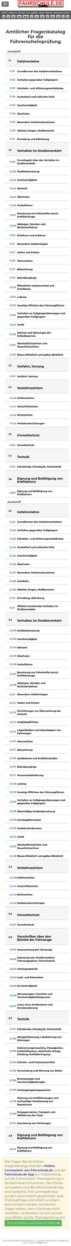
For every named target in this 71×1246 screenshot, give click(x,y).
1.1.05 (12, 105)
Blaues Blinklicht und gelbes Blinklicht (40, 354)
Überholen (23, 113)
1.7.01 (12, 466)
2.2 (10, 619)
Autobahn (23, 581)
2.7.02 (12, 1038)
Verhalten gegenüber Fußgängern (37, 79)
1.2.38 (12, 354)
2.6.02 (12, 959)
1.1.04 (12, 96)
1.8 (10, 479)
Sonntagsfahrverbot (29, 819)
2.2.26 (12, 801)
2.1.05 (12, 555)
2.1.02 (12, 530)
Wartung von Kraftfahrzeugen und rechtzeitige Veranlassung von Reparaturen (37, 1101)
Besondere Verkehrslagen (32, 244)
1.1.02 (12, 79)
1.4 (10, 387)
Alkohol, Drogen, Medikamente (35, 130)
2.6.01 (12, 949)
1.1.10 (12, 139)
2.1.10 (12, 598)
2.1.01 (12, 521)
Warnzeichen (25, 260)
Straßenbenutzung (28, 171)
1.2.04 (12, 188)
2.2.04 (12, 647)
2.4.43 (12, 903)
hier (40, 1243)
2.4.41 (12, 886)
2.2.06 (12, 664)
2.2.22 (12, 783)
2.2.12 (12, 702)
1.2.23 (12, 305)
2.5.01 (12, 924)
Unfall (20, 324)
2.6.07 (12, 1006)
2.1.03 (12, 538)
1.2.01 (12, 161)
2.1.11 (12, 607)
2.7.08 (12, 1101)
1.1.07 (12, 122)
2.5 (10, 913)
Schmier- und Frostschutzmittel (36, 1062)
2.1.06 (12, 564)
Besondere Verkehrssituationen (36, 122)
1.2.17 (12, 269)
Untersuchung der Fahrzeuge (34, 949)
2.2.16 (12, 741)
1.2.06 (12, 205)
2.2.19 (12, 766)
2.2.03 (12, 638)
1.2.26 (12, 315)
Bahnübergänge (26, 277)
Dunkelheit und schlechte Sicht (36, 96)
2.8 (10, 1135)
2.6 (10, 937)
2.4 (10, 866)
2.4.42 (12, 894)
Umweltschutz (25, 445)
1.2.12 (12, 252)
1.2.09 (12, 225)
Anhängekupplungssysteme (34, 1090)
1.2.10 (12, 235)
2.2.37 (12, 846)
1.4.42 (12, 415)
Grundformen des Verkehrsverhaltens (39, 71)
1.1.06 (12, 113)
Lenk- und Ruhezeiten (30, 977)
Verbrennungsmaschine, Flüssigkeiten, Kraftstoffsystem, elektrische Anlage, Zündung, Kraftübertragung (40, 1051)
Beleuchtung (25, 269)
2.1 (10, 511)
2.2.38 (12, 856)
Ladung (21, 297)
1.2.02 (12, 171)
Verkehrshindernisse (29, 828)
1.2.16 (12, 260)
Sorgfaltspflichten (27, 722)
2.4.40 (13, 877)
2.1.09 (12, 589)
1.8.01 (12, 492)
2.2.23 (12, 792)
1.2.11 (12, 243)
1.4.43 (12, 423)
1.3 (10, 365)
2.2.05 (12, 655)
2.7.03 (12, 1051)
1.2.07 (12, 215)
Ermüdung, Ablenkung (30, 598)
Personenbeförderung (30, 775)
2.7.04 (12, 1062)
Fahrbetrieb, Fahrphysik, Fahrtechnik (39, 466)
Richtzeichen (25, 415)
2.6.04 (12, 977)
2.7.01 (12, 1029)
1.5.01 (12, 445)
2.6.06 (12, 995)
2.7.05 (12, 1070)
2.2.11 (12, 694)
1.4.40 (12, 398)
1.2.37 (12, 345)
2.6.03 (12, 969)
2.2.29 (12, 811)
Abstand (22, 188)
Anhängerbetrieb (27, 969)
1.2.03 (12, 180)
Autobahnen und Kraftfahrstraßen (37, 758)
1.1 (10, 60)
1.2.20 (12, 287)
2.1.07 (12, 572)
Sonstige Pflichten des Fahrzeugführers (40, 305)
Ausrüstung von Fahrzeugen (34, 1123)
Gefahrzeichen (25, 398)
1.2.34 (12, 324)
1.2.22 (12, 296)
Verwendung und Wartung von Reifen (39, 1070)
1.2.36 (12, 334)
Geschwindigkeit (27, 105)
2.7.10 (12, 1123)
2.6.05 (12, 985)
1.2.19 (12, 277)
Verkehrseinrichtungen (31, 423)
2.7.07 (12, 1090)
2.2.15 (12, 731)
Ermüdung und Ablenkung (33, 139)
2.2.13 (12, 712)
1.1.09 (12, 130)
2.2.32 (12, 828)
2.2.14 (12, 722)
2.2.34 (12, 836)
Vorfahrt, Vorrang (27, 376)
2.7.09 (12, 1113)
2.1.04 (12, 547)
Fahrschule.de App (19, 1174)
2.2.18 (12, 758)
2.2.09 (12, 684)
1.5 (10, 434)
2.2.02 (12, 630)
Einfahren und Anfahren (31, 235)
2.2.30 (12, 819)
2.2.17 (12, 749)
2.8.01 (12, 1149)
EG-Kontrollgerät (27, 985)
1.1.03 (12, 88)
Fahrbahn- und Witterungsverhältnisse (40, 88)
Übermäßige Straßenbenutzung (36, 811)
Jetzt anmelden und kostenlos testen (33, 1223)
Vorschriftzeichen (27, 406)
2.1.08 (12, 581)
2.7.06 (12, 1080)
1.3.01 (12, 376)
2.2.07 (12, 673)
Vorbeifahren (25, 205)
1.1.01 (12, 71)
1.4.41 (12, 406)
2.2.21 (12, 775)
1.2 (10, 149)
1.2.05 (12, 196)
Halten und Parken (28, 252)
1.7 (10, 455)
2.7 (10, 1018)
